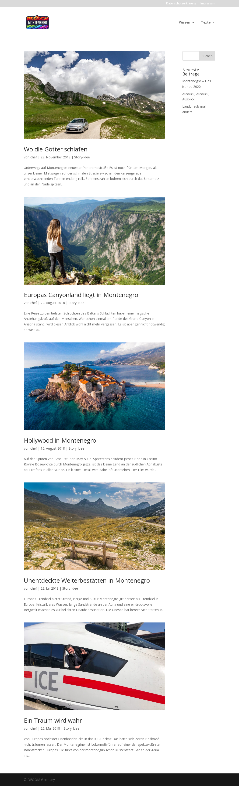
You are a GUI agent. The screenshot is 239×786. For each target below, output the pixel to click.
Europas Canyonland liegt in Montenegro (81, 294)
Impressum (207, 3)
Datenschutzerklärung (181, 3)
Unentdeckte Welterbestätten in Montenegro (87, 580)
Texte (206, 22)
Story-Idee (82, 157)
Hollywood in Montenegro (60, 440)
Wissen (184, 22)
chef (33, 157)
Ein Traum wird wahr (53, 720)
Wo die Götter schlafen (56, 149)
